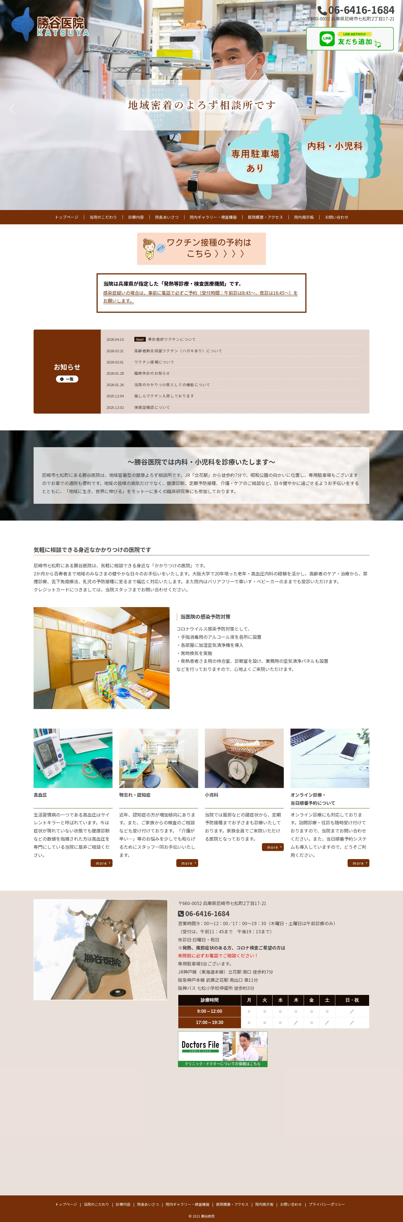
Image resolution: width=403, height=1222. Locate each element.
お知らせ (67, 372)
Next (390, 105)
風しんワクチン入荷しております (164, 395)
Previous (12, 105)
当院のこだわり (103, 217)
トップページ (66, 217)
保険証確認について (152, 407)
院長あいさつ (167, 217)
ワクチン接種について (154, 362)
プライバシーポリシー (327, 1204)
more (101, 863)
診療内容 (136, 217)
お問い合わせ (336, 217)
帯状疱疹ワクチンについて (172, 339)
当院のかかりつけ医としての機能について (172, 384)
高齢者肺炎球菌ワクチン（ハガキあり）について (178, 350)
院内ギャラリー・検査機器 (213, 217)
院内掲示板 (304, 217)
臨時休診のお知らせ (152, 373)
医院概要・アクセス (265, 217)
